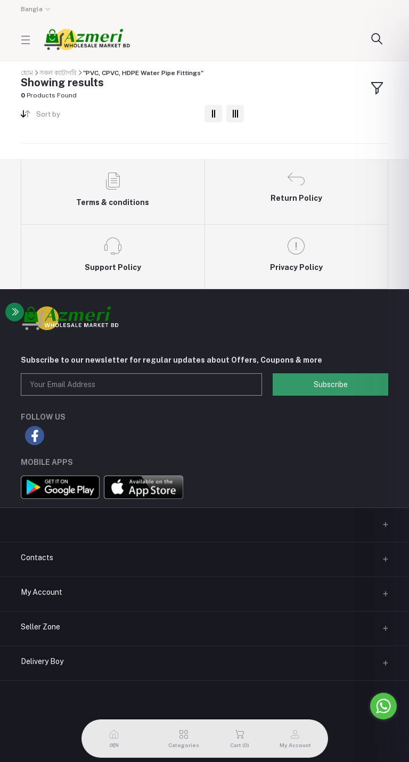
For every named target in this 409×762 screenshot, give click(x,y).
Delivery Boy (42, 661)
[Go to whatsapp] (383, 706)
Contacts (37, 557)
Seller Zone (40, 626)
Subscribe (331, 384)
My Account (41, 592)
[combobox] (116, 116)
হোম (27, 73)
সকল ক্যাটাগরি (58, 73)
